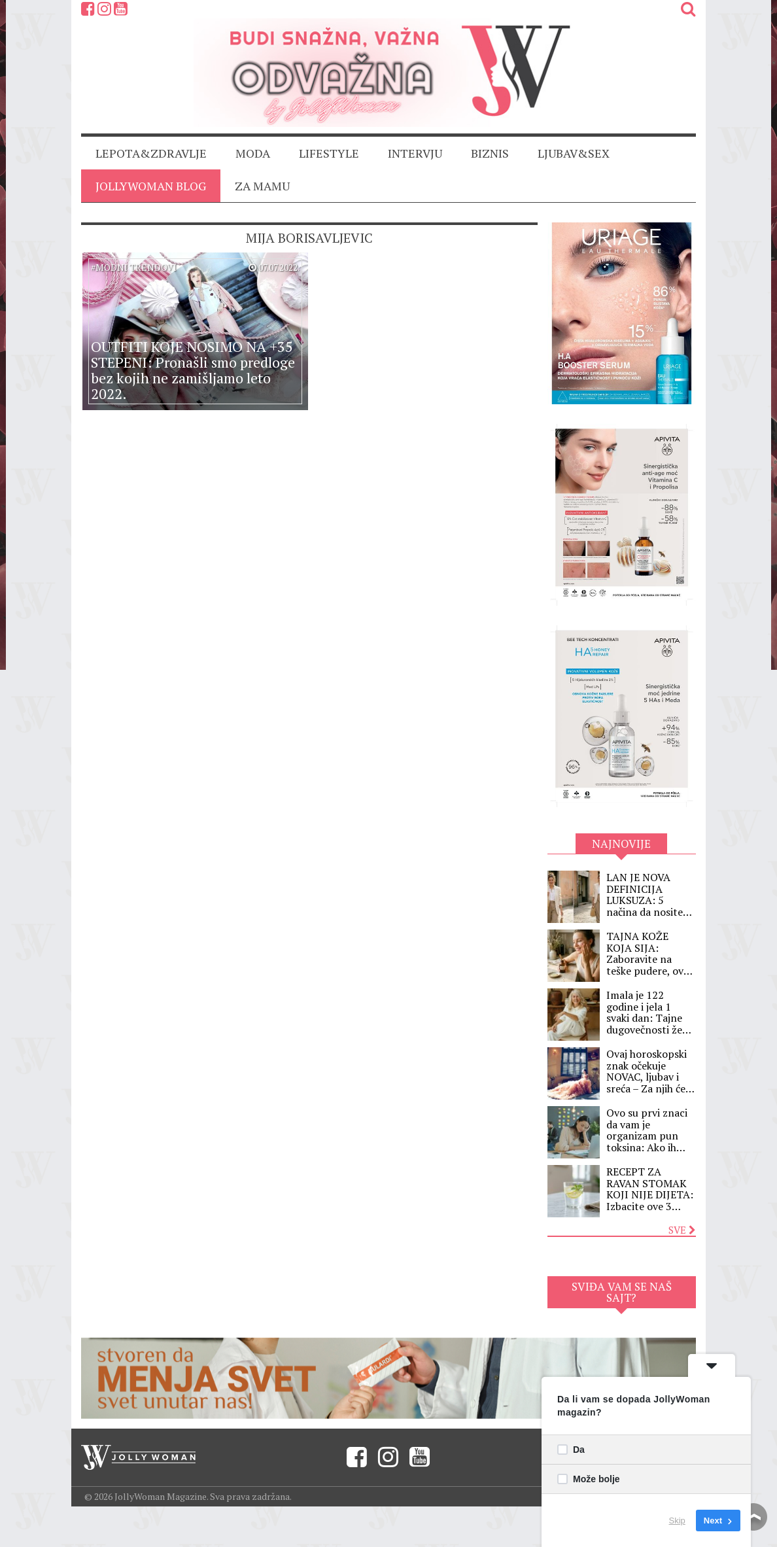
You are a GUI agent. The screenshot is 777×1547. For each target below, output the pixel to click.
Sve (682, 1229)
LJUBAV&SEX (574, 153)
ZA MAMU (262, 186)
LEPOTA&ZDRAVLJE (151, 153)
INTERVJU (415, 153)
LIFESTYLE (329, 153)
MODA (252, 153)
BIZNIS (490, 153)
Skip (677, 1520)
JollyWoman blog (150, 186)
